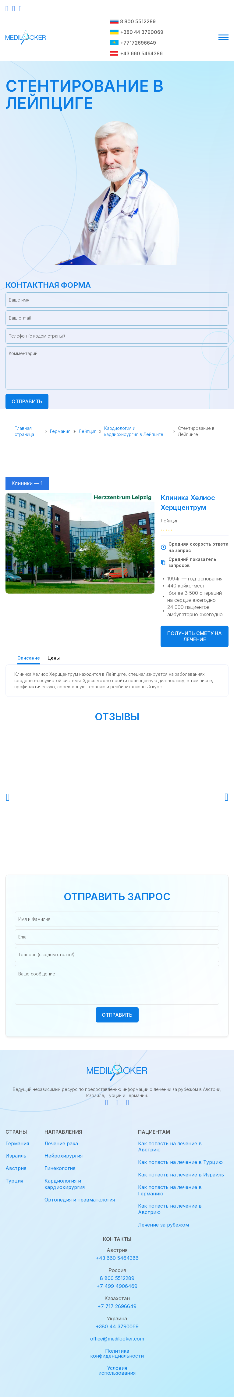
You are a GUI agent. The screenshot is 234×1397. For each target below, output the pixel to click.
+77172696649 (133, 43)
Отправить (27, 401)
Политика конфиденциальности (117, 1353)
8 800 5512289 (133, 21)
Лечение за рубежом (163, 1225)
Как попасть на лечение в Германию (170, 1190)
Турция (14, 1181)
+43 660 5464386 (136, 53)
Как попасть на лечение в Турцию (180, 1162)
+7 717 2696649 (117, 1306)
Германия (60, 431)
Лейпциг (87, 431)
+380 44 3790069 (136, 32)
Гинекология (59, 1168)
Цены (54, 657)
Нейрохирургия (63, 1156)
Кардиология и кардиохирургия (64, 1184)
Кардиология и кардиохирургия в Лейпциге (133, 431)
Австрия (15, 1168)
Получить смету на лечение (194, 636)
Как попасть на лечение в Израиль (181, 1175)
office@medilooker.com (117, 1338)
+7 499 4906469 (117, 1286)
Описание (28, 657)
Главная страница (24, 431)
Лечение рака (61, 1143)
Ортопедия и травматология (79, 1200)
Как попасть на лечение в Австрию (170, 1146)
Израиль (15, 1156)
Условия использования (117, 1370)
